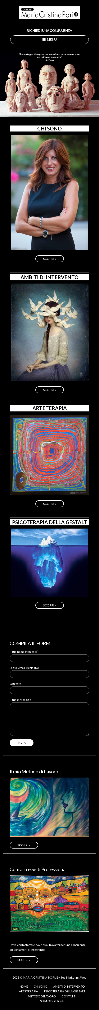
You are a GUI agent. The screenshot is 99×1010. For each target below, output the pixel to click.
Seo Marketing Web (73, 977)
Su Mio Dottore (52, 1001)
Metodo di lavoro (42, 996)
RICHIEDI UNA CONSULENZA (49, 30)
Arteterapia (28, 991)
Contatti (69, 996)
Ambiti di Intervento (69, 986)
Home (24, 986)
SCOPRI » (49, 259)
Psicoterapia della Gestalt (64, 991)
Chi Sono (40, 986)
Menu (49, 39)
